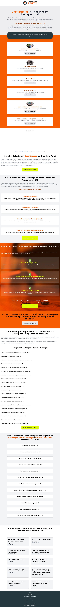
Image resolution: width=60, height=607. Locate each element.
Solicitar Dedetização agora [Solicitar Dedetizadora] (30, 427)
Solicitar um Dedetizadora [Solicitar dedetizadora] (30, 323)
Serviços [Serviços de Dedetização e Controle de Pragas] (30, 594)
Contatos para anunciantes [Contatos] (30, 596)
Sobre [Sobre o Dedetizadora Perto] (30, 592)
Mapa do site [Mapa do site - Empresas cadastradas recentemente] (30, 598)
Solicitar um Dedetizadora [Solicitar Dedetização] (30, 306)
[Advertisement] (30, 141)
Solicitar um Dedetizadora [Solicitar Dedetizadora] (30, 169)
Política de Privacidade (30, 601)
